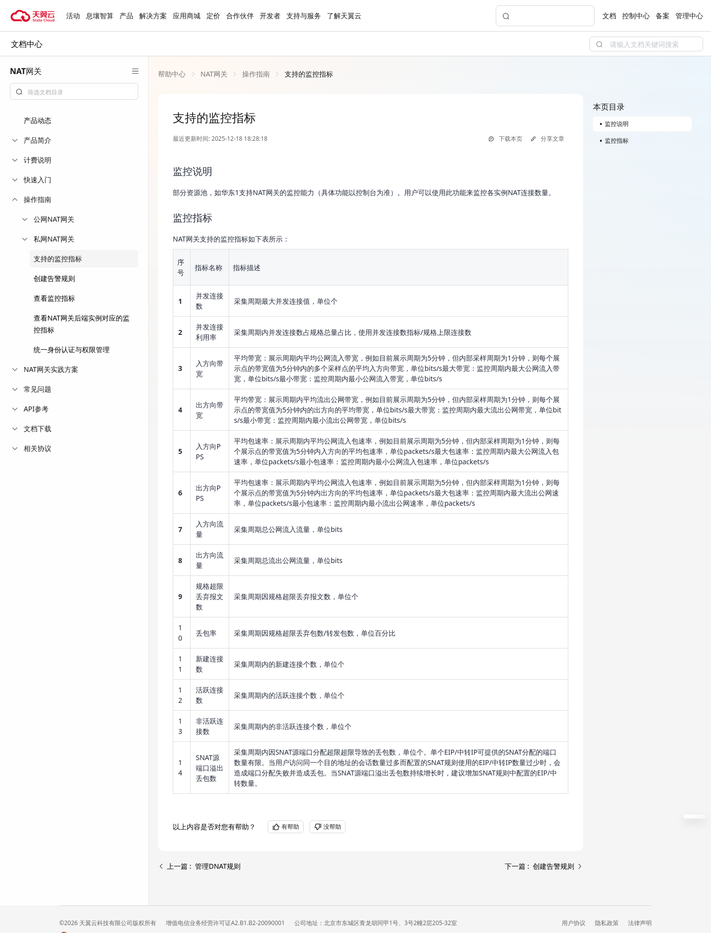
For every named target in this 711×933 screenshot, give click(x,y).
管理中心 (689, 15)
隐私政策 (607, 923)
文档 (609, 15)
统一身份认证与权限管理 (72, 349)
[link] (172, 74)
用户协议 (574, 923)
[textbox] (80, 92)
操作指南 (256, 74)
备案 (663, 15)
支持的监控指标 (58, 258)
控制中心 (636, 15)
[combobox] (74, 91)
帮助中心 (172, 74)
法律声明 (640, 923)
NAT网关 (213, 74)
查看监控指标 (54, 298)
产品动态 (37, 120)
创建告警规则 (54, 278)
